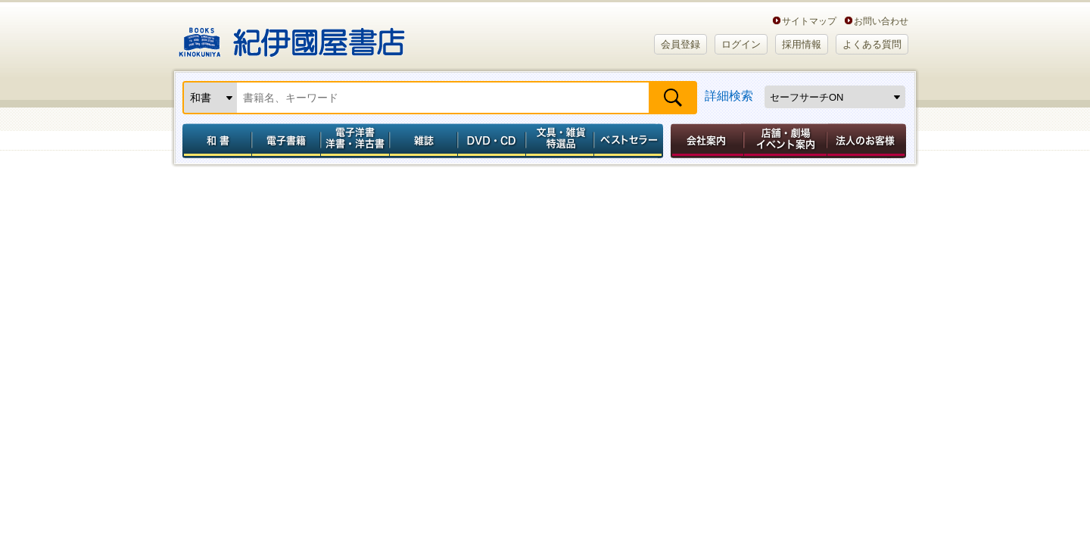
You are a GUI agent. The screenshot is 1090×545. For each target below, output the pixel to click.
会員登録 (680, 44)
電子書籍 (285, 140)
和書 (214, 140)
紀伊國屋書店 (292, 36)
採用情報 (801, 44)
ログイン (741, 44)
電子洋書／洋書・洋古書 (354, 140)
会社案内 (704, 140)
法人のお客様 (867, 140)
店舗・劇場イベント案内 (785, 140)
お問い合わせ (881, 21)
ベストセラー (630, 140)
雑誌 (423, 140)
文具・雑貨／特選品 (560, 140)
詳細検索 (729, 95)
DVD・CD (492, 140)
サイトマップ (809, 21)
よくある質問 (872, 44)
